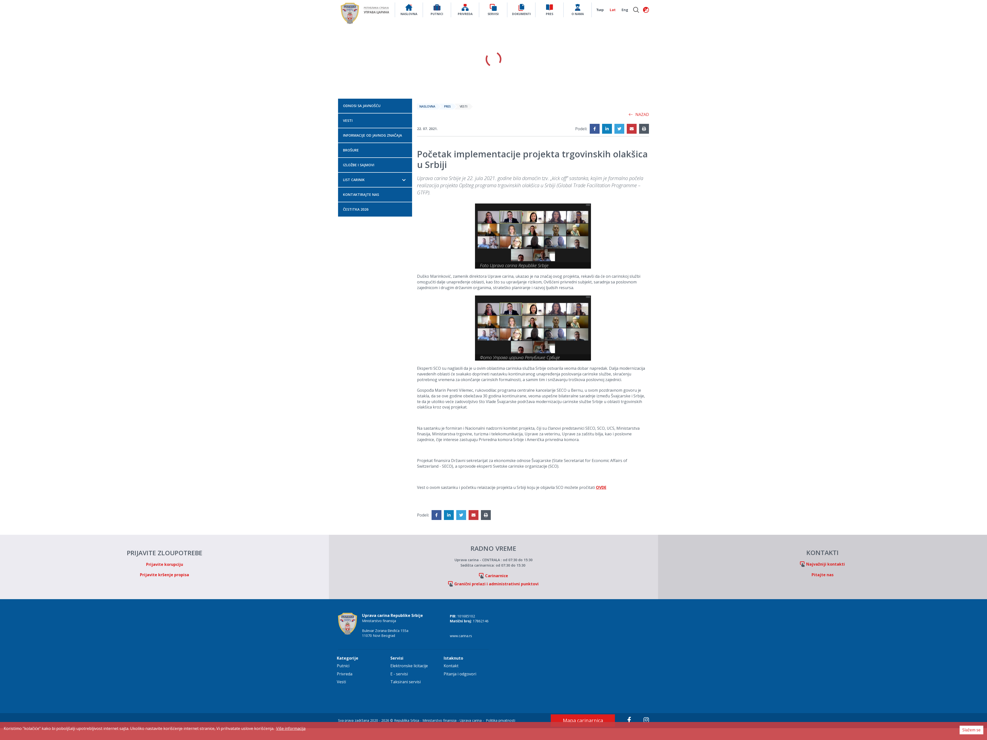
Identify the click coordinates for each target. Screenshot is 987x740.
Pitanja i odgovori (460, 674)
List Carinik (354, 179)
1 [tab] (487, 90)
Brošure (351, 150)
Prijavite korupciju (164, 564)
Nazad (638, 114)
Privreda (344, 674)
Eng (625, 9)
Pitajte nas (823, 574)
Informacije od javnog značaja (372, 135)
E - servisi (399, 674)
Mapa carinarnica (583, 720)
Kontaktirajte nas (361, 194)
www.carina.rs (461, 635)
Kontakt (451, 665)
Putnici (343, 665)
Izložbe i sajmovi (358, 165)
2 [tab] (493, 90)
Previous (279, 59)
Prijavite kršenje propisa (164, 574)
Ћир (600, 9)
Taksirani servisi (405, 681)
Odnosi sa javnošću (361, 105)
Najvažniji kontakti (825, 564)
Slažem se (971, 730)
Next (708, 59)
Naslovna (427, 106)
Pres (447, 106)
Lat (613, 9)
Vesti (348, 120)
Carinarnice (496, 575)
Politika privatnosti (500, 720)
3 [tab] (499, 90)
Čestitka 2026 (355, 209)
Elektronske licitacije (409, 665)
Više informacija (290, 728)
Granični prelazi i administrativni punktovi (496, 584)
